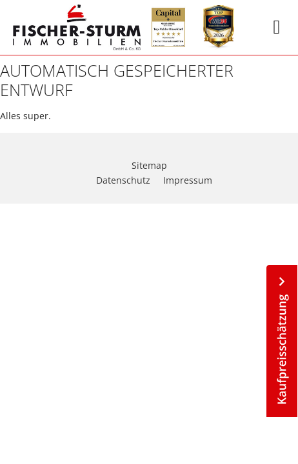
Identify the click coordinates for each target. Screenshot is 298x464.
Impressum (187, 180)
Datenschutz (123, 180)
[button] (276, 27)
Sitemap (149, 165)
